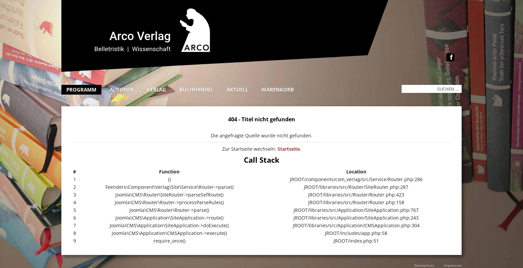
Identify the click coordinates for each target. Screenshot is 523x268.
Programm (81, 89)
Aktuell (237, 89)
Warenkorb (278, 89)
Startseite (289, 149)
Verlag (156, 89)
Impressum (453, 265)
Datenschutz (424, 265)
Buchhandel (196, 89)
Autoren (122, 89)
